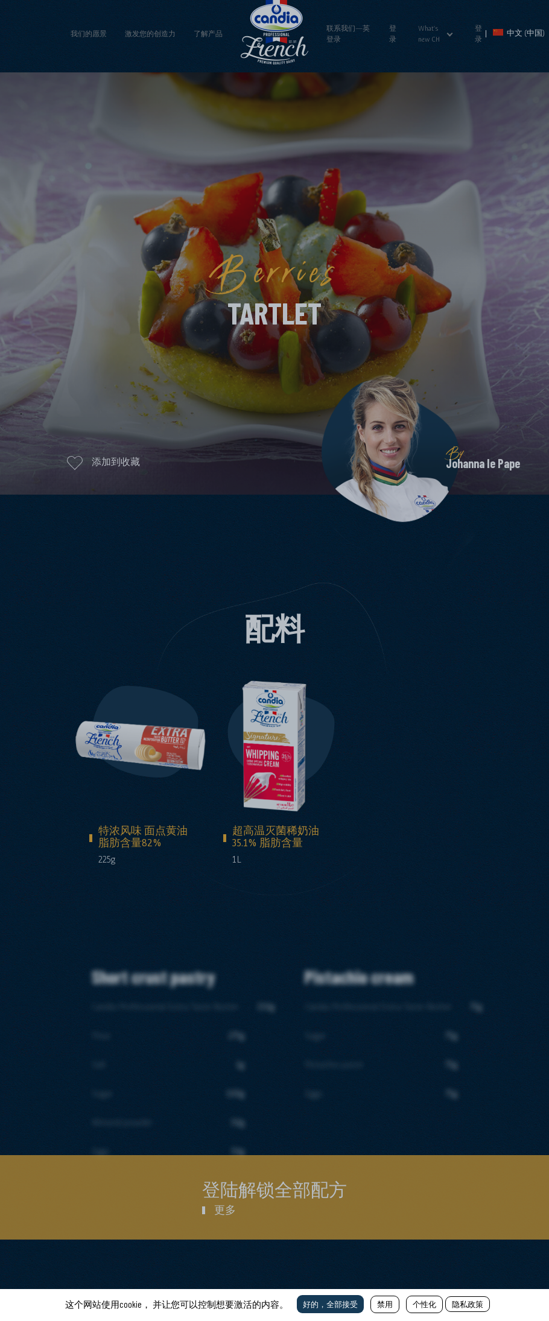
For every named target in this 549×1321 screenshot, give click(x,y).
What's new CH (429, 34)
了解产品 (208, 33)
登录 (392, 34)
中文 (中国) (519, 33)
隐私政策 (467, 1304)
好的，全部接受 (330, 1304)
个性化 (424, 1304)
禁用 (385, 1304)
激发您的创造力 (150, 33)
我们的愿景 (89, 33)
